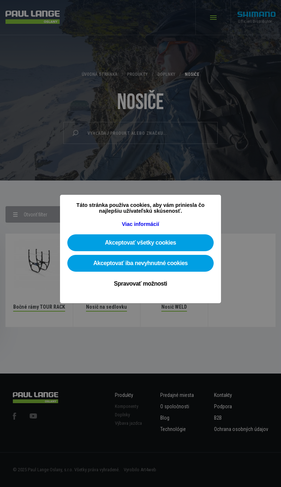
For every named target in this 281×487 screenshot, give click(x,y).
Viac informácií (140, 224)
